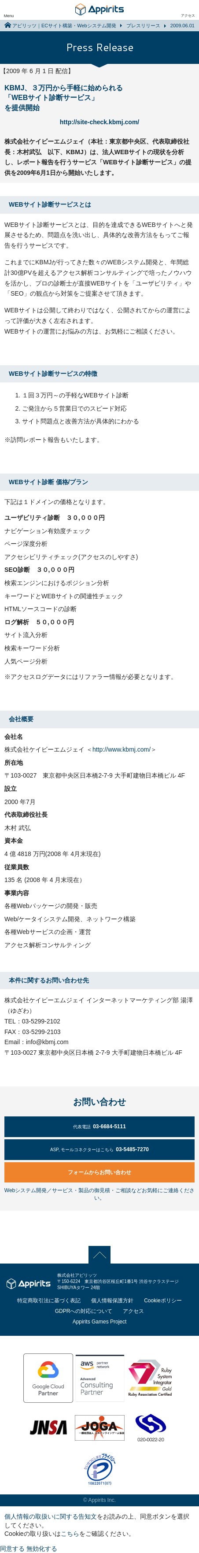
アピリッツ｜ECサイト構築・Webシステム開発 (64, 25)
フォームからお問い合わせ (99, 1172)
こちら (70, 1533)
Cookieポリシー (162, 1300)
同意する (12, 1548)
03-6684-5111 (99, 1126)
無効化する (41, 1548)
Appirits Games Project (100, 1322)
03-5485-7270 (99, 1149)
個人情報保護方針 (112, 1300)
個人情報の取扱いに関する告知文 (50, 1516)
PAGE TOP (99, 1254)
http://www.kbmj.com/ (121, 749)
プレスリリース (143, 25)
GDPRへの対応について (84, 1311)
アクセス (188, 16)
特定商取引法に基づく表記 (49, 1300)
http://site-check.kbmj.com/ (99, 122)
